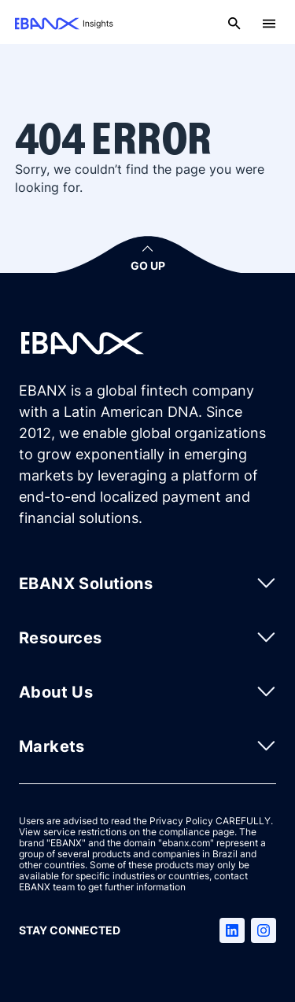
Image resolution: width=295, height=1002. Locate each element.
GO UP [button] (148, 265)
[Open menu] (269, 24)
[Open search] (234, 24)
